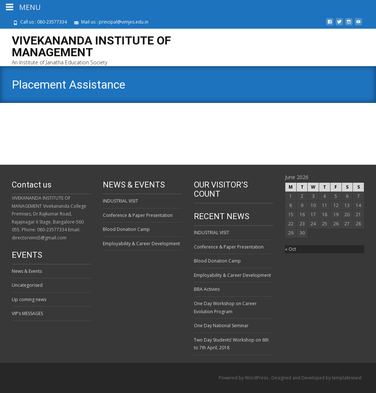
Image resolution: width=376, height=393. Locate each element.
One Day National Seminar (221, 325)
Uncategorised (27, 285)
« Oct (290, 249)
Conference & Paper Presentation (138, 215)
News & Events (27, 271)
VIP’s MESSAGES (27, 313)
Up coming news (29, 299)
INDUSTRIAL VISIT (120, 201)
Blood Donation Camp (126, 229)
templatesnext (347, 378)
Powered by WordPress (244, 378)
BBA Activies (207, 289)
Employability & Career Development (141, 243)
